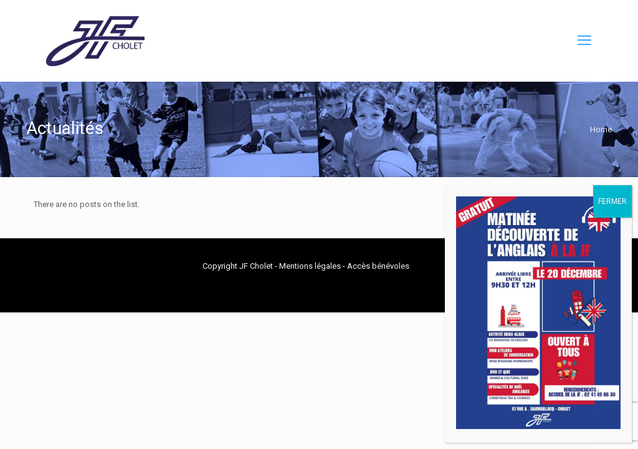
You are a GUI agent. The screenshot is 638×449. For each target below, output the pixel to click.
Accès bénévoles (378, 266)
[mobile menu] (584, 40)
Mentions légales (310, 266)
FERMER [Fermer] (612, 201)
